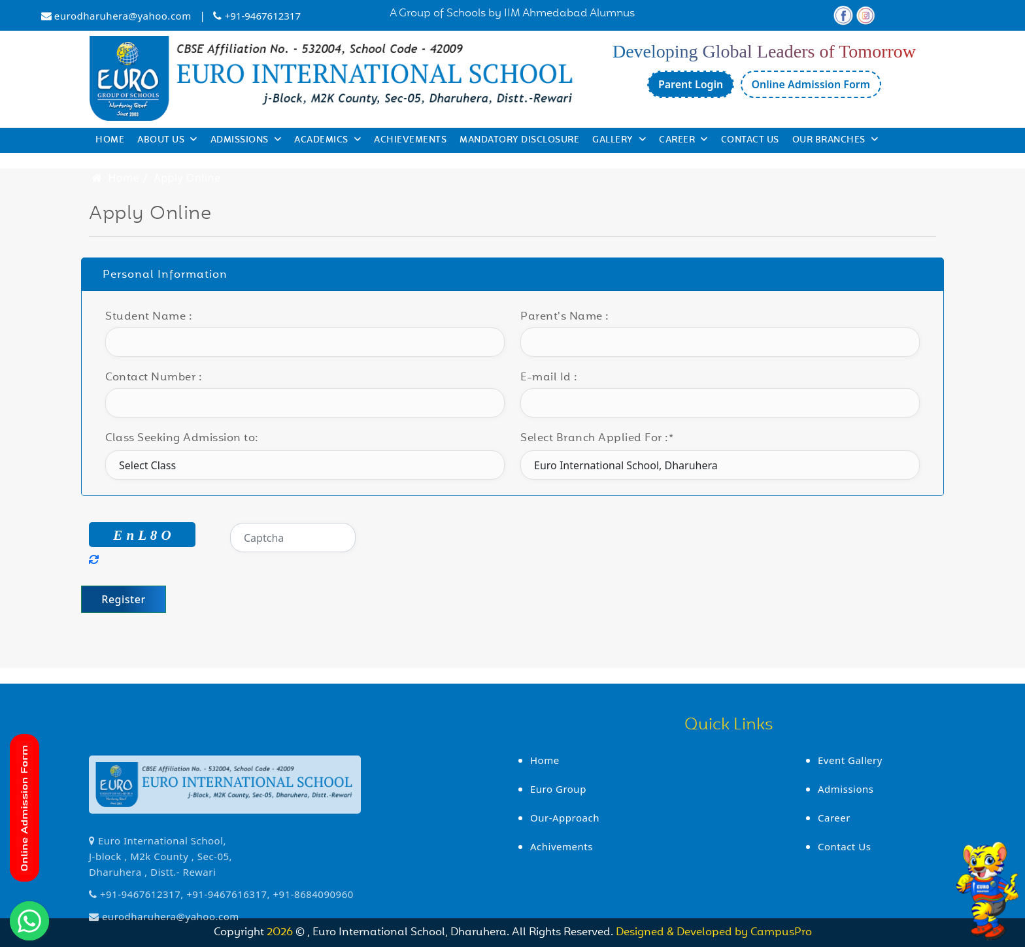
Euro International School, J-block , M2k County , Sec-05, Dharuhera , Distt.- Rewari (160, 918)
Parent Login (690, 84)
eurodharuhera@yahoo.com (123, 15)
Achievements (410, 140)
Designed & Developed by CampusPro (714, 932)
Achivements (561, 846)
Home (109, 140)
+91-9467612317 (263, 15)
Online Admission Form (811, 84)
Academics (327, 140)
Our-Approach (564, 817)
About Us (167, 140)
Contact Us (750, 140)
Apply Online (187, 178)
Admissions (246, 140)
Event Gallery (850, 760)
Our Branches (835, 140)
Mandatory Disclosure (519, 140)
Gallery (619, 140)
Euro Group (558, 788)
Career (683, 140)
